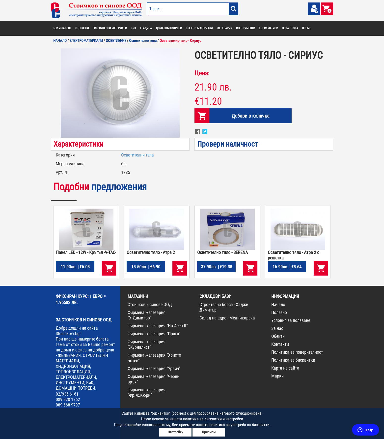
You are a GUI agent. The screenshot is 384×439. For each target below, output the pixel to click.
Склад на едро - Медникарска (227, 317)
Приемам (209, 432)
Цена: (201, 73)
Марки (277, 375)
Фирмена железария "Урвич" (154, 368)
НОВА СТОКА (290, 28)
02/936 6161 (67, 394)
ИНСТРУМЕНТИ (245, 28)
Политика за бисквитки (293, 360)
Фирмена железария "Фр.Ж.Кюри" (146, 392)
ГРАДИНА (146, 28)
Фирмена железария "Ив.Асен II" (158, 325)
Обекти (278, 336)
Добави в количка (251, 116)
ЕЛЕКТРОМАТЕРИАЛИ (199, 28)
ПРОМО (306, 28)
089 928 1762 (68, 399)
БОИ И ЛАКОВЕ (62, 28)
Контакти (280, 344)
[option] (120, 93)
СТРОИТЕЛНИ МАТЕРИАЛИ (110, 28)
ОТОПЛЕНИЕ (82, 28)
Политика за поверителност (297, 352)
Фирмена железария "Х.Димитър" (146, 315)
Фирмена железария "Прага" (154, 333)
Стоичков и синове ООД (150, 304)
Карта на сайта (285, 368)
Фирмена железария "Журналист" (146, 344)
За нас (277, 328)
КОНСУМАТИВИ (268, 28)
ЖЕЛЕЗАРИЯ (224, 28)
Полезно (279, 312)
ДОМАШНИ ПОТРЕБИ (169, 28)
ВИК (133, 28)
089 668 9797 (68, 405)
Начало (278, 304)
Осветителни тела (137, 154)
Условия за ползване (290, 320)
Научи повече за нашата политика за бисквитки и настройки (192, 419)
